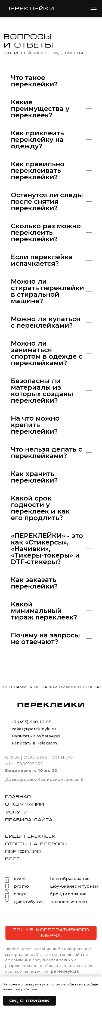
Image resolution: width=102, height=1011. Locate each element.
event (20, 878)
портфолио (23, 851)
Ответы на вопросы (36, 844)
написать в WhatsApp (36, 736)
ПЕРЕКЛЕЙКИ (51, 705)
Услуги (16, 812)
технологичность (69, 901)
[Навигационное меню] (94, 9)
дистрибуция (29, 901)
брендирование (68, 893)
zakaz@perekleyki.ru (34, 729)
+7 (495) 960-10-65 (31, 721)
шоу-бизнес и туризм (74, 886)
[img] (7, 736)
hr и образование (69, 878)
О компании (24, 804)
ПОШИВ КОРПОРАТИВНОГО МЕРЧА (51, 932)
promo (21, 886)
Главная (18, 797)
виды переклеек (30, 836)
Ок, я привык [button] (29, 1001)
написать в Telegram (34, 743)
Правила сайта (29, 820)
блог (12, 859)
